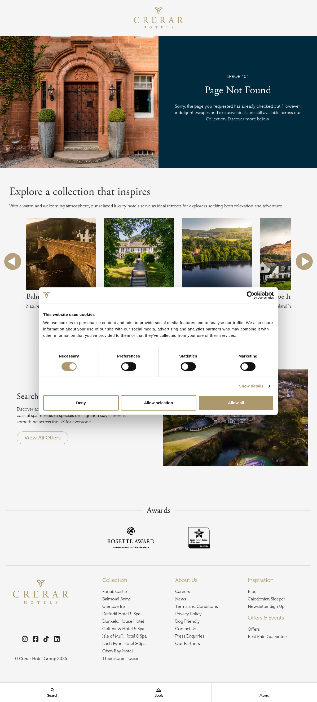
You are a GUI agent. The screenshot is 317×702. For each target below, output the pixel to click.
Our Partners (187, 643)
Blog (252, 591)
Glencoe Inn (114, 606)
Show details (251, 386)
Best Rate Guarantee (267, 636)
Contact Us (185, 628)
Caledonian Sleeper (266, 599)
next (304, 261)
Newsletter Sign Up (266, 606)
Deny (81, 402)
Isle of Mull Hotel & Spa (124, 636)
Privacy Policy (188, 614)
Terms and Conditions (196, 606)
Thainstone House (120, 658)
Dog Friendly (187, 621)
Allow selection (158, 402)
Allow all (236, 402)
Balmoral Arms (116, 599)
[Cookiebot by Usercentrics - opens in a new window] (250, 295)
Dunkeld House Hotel (123, 621)
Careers (182, 591)
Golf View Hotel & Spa (123, 628)
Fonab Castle (114, 591)
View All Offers (42, 438)
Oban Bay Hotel (117, 651)
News (180, 599)
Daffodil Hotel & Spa (121, 614)
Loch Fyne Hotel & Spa (124, 643)
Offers (254, 629)
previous (12, 261)
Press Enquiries (189, 636)
